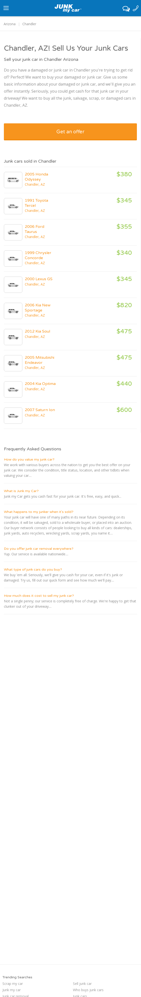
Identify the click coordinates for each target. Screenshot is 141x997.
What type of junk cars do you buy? (33, 569)
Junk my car (11, 990)
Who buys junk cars (88, 990)
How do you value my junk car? (29, 459)
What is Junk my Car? (21, 491)
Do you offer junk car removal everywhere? (38, 549)
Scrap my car (12, 983)
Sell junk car (82, 983)
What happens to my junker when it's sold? (38, 512)
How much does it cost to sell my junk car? (39, 596)
